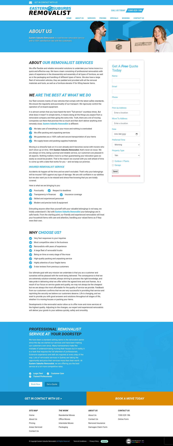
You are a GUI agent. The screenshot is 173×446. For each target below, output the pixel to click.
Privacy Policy (94, 441)
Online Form (123, 419)
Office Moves (64, 419)
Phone (115, 97)
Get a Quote (52, 384)
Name (114, 76)
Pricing (102, 18)
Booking (126, 18)
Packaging (63, 427)
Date (114, 129)
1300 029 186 (135, 10)
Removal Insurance (96, 423)
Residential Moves (67, 415)
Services (92, 18)
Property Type (118, 150)
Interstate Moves (66, 423)
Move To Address (119, 118)
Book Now (35, 384)
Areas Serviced (35, 427)
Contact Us (139, 18)
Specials (114, 18)
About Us (79, 18)
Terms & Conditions (80, 441)
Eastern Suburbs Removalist (55, 124)
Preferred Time (118, 140)
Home (68, 18)
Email (114, 86)
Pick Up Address (119, 108)
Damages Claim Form (97, 427)
